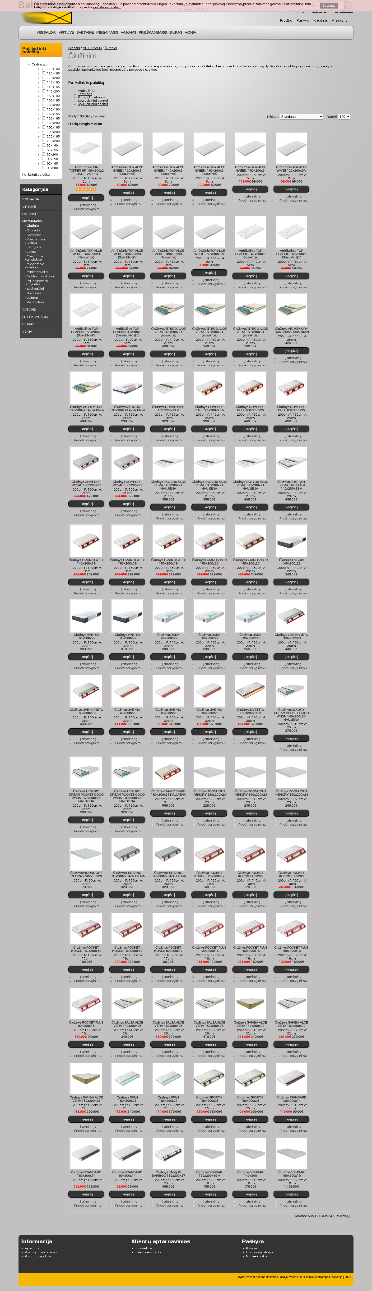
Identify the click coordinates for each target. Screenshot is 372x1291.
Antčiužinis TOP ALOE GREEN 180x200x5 (250, 168)
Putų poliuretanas (91, 97)
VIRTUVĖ (66, 32)
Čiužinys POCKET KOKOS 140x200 (250, 868)
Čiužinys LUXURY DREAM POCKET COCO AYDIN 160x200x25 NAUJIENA (86, 790)
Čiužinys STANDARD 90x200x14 (127, 1165)
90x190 (52, 159)
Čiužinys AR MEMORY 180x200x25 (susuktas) (86, 406)
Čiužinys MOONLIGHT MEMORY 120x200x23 (209, 787)
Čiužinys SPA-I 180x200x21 (168, 1090)
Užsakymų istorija (259, 1243)
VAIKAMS (128, 32)
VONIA (190, 32)
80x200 (52, 154)
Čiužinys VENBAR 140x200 (250, 1165)
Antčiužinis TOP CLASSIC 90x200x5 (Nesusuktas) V (127, 330)
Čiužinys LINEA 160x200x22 (209, 632)
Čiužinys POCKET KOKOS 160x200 (291, 868)
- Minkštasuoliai (36, 272)
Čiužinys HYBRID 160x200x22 (86, 632)
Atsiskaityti (340, 20)
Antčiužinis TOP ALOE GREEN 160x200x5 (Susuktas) (209, 170)
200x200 (53, 141)
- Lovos (30, 251)
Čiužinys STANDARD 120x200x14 (291, 1090)
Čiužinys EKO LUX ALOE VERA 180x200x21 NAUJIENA (250, 482)
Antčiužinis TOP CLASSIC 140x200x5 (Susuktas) (250, 253)
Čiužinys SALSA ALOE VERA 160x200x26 (168, 1016)
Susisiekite (143, 1239)
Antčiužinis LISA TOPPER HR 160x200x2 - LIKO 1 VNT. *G (86, 170)
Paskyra (303, 20)
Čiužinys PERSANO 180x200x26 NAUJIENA (168, 868)
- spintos (31, 297)
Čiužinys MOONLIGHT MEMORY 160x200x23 (291, 787)
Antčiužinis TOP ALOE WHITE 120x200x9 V (291, 168)
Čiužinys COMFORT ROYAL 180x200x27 (127, 480)
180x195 (53, 114)
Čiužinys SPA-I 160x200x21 (127, 1090)
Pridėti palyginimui (88, 208)
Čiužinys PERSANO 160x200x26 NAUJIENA (127, 868)
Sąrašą (85, 116)
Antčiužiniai (86, 90)
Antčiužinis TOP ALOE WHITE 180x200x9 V (209, 251)
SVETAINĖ (85, 32)
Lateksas (85, 94)
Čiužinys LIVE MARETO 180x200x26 (86, 706)
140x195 (53, 87)
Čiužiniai (110, 48)
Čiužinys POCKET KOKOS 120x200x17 (209, 868)
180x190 (53, 109)
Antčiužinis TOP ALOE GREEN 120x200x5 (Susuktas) (127, 170)
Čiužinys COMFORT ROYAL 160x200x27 (86, 480)
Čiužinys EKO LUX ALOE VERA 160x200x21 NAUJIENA (209, 482)
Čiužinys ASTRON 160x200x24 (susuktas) (127, 406)
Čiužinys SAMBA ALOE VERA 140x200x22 (250, 1016)
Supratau (329, 5)
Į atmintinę (88, 204)
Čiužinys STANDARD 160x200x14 (86, 1165)
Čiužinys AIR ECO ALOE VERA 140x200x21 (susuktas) (168, 330)
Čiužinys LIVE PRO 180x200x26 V (250, 706)
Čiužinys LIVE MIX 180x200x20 (209, 706)
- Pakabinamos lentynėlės (36, 282)
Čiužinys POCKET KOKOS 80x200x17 (168, 942)
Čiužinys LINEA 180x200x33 (250, 632)
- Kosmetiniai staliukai (35, 241)
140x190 (53, 82)
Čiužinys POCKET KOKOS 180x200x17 (127, 942)
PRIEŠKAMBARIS (153, 32)
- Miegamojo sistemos (34, 265)
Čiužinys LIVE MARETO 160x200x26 (291, 632)
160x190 (53, 96)
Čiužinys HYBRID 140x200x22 (291, 558)
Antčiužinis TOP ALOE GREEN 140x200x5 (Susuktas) (168, 170)
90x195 (52, 163)
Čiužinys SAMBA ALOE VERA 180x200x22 (86, 1090)
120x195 (53, 73)
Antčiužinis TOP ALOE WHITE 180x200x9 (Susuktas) (168, 253)
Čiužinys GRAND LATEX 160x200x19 (127, 558)
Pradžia (286, 20)
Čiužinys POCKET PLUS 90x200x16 (86, 1016)
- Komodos (33, 235)
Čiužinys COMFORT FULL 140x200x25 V (209, 406)
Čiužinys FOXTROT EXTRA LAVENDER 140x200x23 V (291, 482)
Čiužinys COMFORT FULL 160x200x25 (250, 406)
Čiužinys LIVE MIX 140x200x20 (127, 706)
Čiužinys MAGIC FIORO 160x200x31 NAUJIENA (168, 787)
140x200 (53, 91)
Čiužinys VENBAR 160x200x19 (291, 1165)
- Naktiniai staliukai (39, 276)
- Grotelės (32, 230)
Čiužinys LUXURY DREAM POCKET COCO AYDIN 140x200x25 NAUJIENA (291, 709)
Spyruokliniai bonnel (93, 100)
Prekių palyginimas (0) (85, 124)
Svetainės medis (148, 1243)
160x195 (53, 100)
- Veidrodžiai (34, 302)
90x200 (52, 168)
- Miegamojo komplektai (34, 258)
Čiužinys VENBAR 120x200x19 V (209, 1165)
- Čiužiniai (32, 226)
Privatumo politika (38, 1247)
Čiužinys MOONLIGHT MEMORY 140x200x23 (250, 787)
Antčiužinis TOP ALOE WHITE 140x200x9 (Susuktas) (86, 253)
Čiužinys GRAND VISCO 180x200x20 (250, 558)
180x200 (53, 123)
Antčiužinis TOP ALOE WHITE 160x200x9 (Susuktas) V (127, 253)
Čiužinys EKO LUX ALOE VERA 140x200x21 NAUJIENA (168, 482)
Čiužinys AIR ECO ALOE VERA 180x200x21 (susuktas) (250, 330)
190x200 (53, 132)
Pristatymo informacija (42, 1243)
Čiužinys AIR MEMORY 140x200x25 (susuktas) (291, 328)
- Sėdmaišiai (34, 288)
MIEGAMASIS (107, 32)
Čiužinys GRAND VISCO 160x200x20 (209, 558)
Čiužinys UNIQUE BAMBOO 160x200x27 (168, 1165)
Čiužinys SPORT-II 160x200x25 (209, 1090)
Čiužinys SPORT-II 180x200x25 (250, 1090)
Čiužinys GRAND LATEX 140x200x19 (86, 558)
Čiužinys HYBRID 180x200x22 (127, 632)
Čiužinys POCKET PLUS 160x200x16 (250, 942)
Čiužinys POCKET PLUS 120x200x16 (209, 942)
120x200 (53, 78)
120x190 (53, 69)
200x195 (53, 136)
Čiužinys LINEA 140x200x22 (168, 632)
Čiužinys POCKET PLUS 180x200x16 (291, 942)
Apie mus (32, 1239)
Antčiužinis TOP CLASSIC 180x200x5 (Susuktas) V (86, 330)
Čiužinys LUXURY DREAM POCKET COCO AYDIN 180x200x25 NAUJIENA (127, 790)
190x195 (53, 127)
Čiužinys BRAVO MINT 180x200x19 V (168, 406)
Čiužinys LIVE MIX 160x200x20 (168, 706)
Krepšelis (320, 20)
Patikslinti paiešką (36, 174)
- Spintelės (33, 293)
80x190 (52, 145)
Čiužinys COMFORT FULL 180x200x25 (291, 406)
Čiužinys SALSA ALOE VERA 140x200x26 (127, 1016)
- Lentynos (33, 247)
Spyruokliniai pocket (93, 104)
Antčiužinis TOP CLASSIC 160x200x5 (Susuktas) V (291, 253)
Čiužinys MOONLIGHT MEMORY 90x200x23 (86, 868)
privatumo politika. (107, 7)
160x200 (53, 105)
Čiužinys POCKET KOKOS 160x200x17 (86, 942)
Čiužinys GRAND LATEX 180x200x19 (168, 558)
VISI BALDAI (46, 32)
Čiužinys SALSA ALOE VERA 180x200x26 (209, 1016)
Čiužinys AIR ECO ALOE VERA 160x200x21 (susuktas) (209, 330)
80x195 (52, 150)
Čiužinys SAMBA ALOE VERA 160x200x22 (291, 1016)
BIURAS (175, 32)
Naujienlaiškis (256, 1247)
